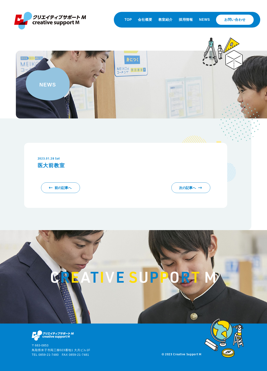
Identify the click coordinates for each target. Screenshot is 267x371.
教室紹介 (165, 19)
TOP (128, 19)
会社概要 (145, 19)
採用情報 (186, 19)
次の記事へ (187, 188)
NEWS (204, 19)
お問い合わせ (235, 19)
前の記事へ (63, 188)
